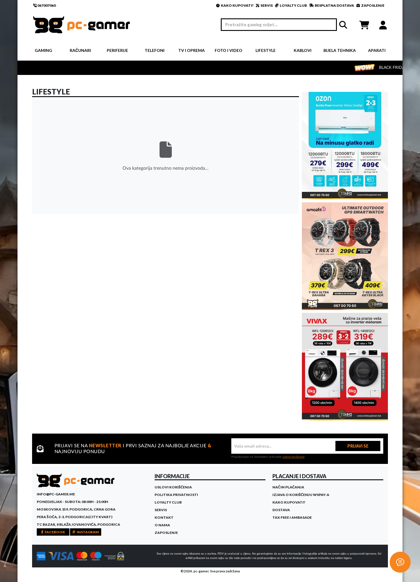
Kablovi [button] (303, 50)
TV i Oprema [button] (191, 50)
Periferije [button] (117, 50)
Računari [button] (80, 50)
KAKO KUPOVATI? (234, 5)
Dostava (281, 510)
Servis (161, 510)
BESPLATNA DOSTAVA (331, 5)
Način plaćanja (288, 487)
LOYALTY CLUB (291, 5)
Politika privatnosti (176, 494)
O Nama (162, 525)
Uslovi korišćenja (173, 487)
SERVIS (264, 5)
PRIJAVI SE (357, 445)
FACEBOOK (53, 532)
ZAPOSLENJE (370, 5)
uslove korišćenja (293, 456)
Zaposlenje (166, 532)
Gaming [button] (43, 50)
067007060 (44, 5)
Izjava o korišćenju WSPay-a (300, 494)
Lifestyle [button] (266, 50)
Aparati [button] (377, 50)
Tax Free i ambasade (292, 517)
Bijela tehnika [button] (339, 50)
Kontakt (164, 517)
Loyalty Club (168, 502)
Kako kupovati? (288, 502)
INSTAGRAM (85, 532)
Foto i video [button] (228, 50)
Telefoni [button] (154, 50)
